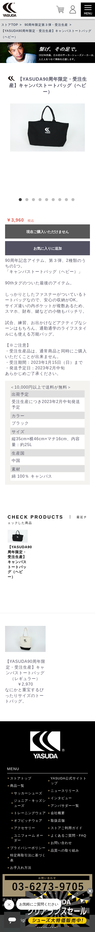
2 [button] (27, 200)
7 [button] (60, 200)
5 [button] (47, 200)
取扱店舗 (58, 820)
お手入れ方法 (20, 868)
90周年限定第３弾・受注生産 (46, 25)
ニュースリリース (65, 791)
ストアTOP (9, 25)
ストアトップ (20, 778)
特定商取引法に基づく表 (28, 857)
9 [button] (74, 200)
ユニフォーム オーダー (29, 838)
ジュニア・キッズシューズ (30, 803)
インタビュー (61, 798)
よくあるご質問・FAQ (68, 835)
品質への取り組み (65, 850)
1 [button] (21, 200)
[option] (47, 127)
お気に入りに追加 (47, 248)
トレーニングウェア (30, 813)
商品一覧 (17, 786)
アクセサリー (24, 828)
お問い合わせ (61, 843)
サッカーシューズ (28, 793)
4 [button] (41, 200)
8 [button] (67, 200)
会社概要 (58, 813)
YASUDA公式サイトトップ (69, 780)
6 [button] (54, 200)
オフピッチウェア (28, 820)
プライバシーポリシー (28, 848)
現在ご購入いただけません (47, 232)
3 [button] (34, 200)
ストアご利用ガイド (67, 828)
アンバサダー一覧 (65, 806)
